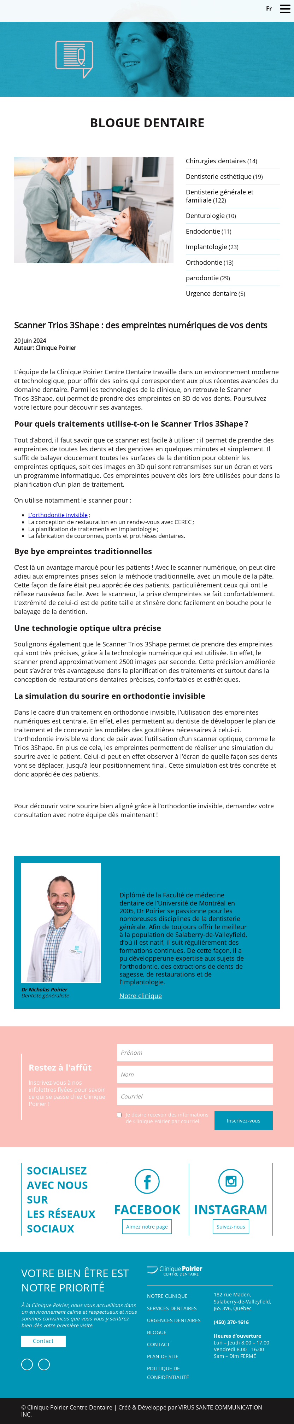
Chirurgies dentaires (216, 161)
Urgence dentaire (211, 293)
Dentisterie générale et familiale (219, 196)
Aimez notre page (147, 1226)
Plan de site (162, 1356)
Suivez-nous (231, 1226)
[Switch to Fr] (269, 8)
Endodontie (203, 231)
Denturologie (205, 215)
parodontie (202, 278)
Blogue (156, 1332)
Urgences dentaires (174, 1320)
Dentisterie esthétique (219, 176)
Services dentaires (172, 1308)
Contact (43, 1341)
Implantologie (206, 246)
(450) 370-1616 (231, 1322)
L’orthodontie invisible (58, 515)
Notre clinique (140, 995)
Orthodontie (204, 262)
